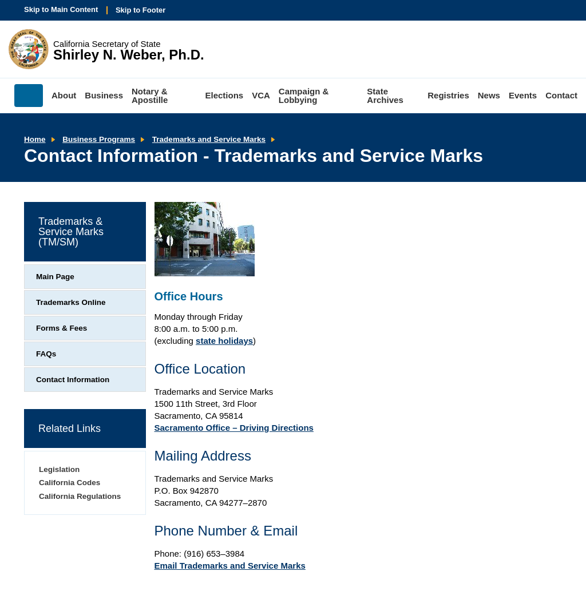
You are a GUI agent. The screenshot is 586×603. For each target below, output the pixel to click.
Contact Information (72, 379)
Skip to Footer (140, 10)
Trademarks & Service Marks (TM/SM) (71, 232)
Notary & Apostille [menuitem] (150, 95)
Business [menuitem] (104, 95)
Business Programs (98, 139)
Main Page (55, 276)
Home (35, 139)
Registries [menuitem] (448, 95)
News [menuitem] (489, 95)
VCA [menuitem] (261, 95)
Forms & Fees (61, 328)
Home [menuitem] (28, 95)
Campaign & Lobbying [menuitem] (304, 95)
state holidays (224, 341)
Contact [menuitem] (561, 95)
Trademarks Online (71, 302)
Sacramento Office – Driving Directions (234, 428)
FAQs (46, 354)
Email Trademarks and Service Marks (230, 565)
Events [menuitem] (523, 95)
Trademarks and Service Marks (209, 139)
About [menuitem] (64, 95)
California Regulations (80, 496)
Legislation (59, 469)
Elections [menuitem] (224, 95)
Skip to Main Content (61, 9)
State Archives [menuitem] (385, 95)
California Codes (69, 482)
